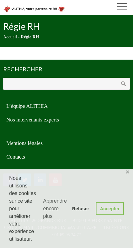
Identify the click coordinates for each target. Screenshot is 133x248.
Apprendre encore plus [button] (55, 208)
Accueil (10, 37)
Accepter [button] (110, 208)
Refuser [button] (80, 208)
